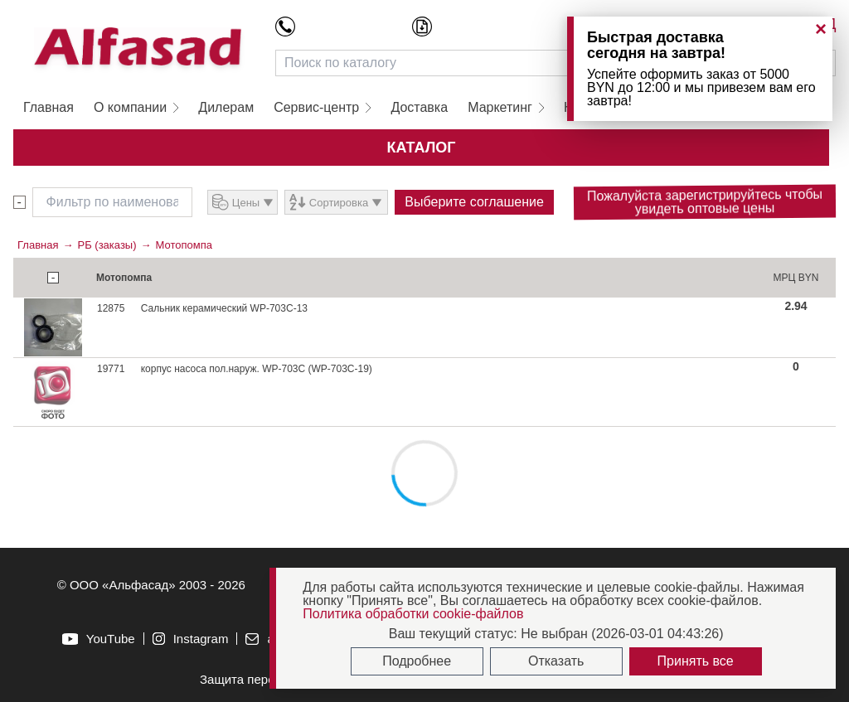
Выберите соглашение (474, 202)
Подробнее (416, 661)
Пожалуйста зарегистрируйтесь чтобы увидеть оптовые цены (704, 201)
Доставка (419, 107)
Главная (48, 107)
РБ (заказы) (106, 245)
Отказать (556, 661)
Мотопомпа (184, 245)
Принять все (695, 661)
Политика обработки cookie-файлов (413, 614)
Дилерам (226, 107)
